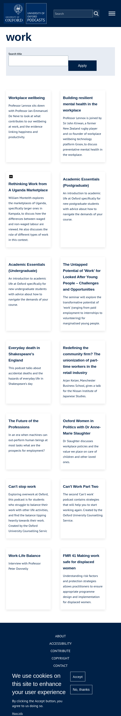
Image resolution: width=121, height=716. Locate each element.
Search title (15, 55)
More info (17, 713)
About (60, 638)
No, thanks (81, 690)
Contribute (60, 652)
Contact (60, 667)
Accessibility (60, 645)
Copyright (60, 660)
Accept (78, 676)
